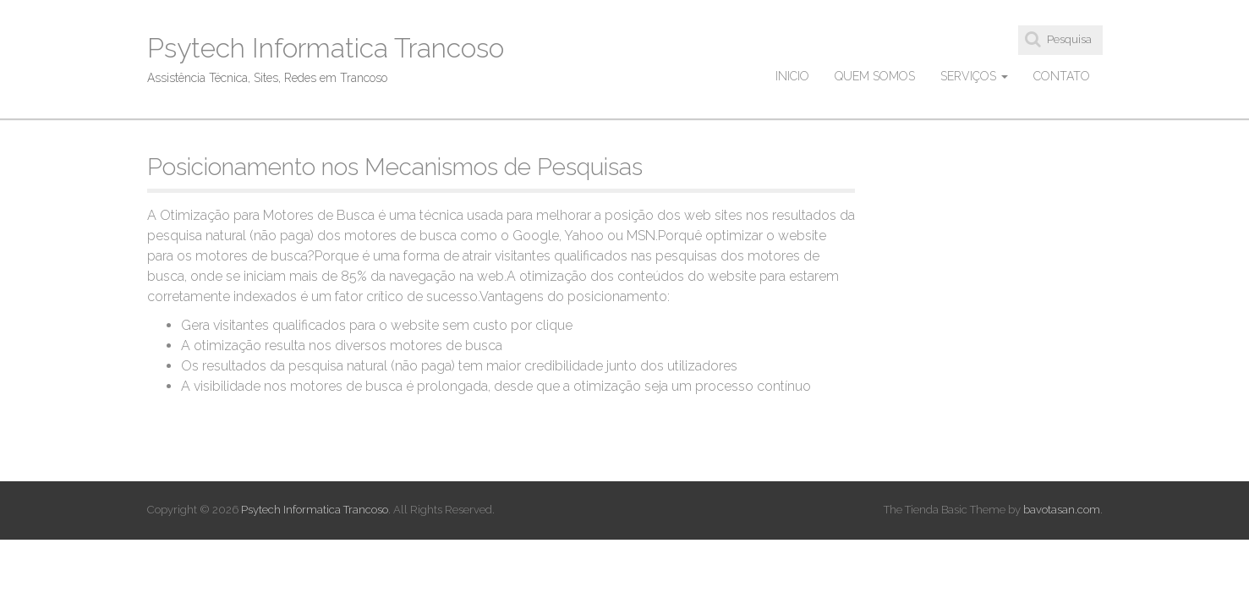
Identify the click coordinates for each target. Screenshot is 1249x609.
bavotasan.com (1061, 509)
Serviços (974, 76)
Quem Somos (875, 76)
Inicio (792, 76)
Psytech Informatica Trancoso (325, 47)
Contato (1061, 76)
